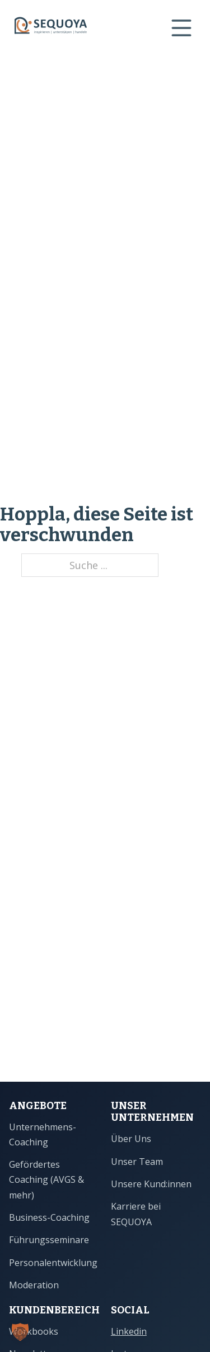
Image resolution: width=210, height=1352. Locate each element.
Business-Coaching (49, 1217)
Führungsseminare (49, 1240)
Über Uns (131, 1139)
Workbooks (33, 1331)
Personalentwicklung (53, 1263)
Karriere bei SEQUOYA (136, 1213)
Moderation (34, 1285)
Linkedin (129, 1331)
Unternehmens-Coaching (42, 1134)
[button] (20, 1332)
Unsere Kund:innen (151, 1184)
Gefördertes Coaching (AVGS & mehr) (46, 1179)
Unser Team (137, 1161)
